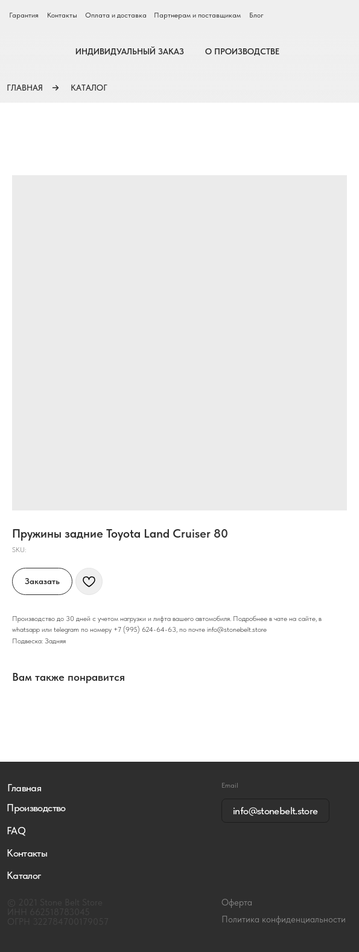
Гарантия (24, 15)
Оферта (236, 902)
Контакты (62, 15)
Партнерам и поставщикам (197, 15)
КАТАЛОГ (89, 87)
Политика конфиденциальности (283, 919)
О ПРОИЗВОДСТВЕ (242, 51)
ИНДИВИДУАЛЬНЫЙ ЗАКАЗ (129, 51)
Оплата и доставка (116, 15)
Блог (256, 15)
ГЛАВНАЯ (25, 87)
